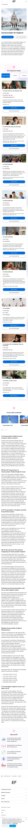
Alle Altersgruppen (5, 75)
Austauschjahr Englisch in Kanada (10, 678)
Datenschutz (3, 815)
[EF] (14, 1)
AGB (2, 812)
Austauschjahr (5, 4)
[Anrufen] (26, 1)
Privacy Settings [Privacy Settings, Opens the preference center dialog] (5, 825)
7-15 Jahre (15, 75)
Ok (12, 825)
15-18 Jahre (24, 75)
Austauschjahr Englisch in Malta (9, 681)
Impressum (3, 810)
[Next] (26, 430)
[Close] (26, 819)
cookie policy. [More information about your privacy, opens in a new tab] (15, 823)
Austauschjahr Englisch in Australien (10, 680)
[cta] (7, 37)
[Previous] (24, 430)
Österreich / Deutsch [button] (5, 807)
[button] (1, 1)
